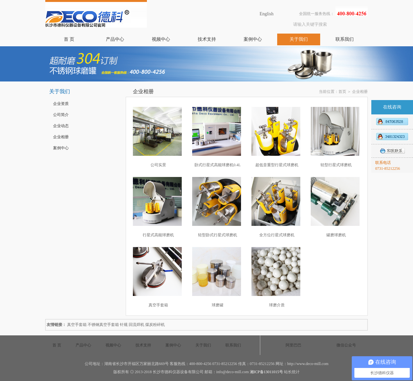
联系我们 (344, 39)
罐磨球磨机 (336, 235)
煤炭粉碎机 (155, 324)
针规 (124, 324)
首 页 (69, 39)
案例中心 (253, 39)
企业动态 (61, 126)
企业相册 (61, 137)
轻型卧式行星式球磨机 (217, 235)
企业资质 (61, 103)
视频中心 (161, 39)
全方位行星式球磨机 (276, 235)
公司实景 (158, 165)
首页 (342, 91)
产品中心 (115, 39)
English (267, 13)
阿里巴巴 (293, 345)
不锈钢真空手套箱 (103, 324)
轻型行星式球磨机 (336, 165)
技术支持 (207, 39)
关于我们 (299, 39)
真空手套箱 (158, 305)
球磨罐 (217, 305)
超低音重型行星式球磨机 (276, 165)
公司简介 (61, 114)
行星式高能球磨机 (158, 235)
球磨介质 (277, 305)
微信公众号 (346, 345)
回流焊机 (136, 324)
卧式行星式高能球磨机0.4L (217, 165)
